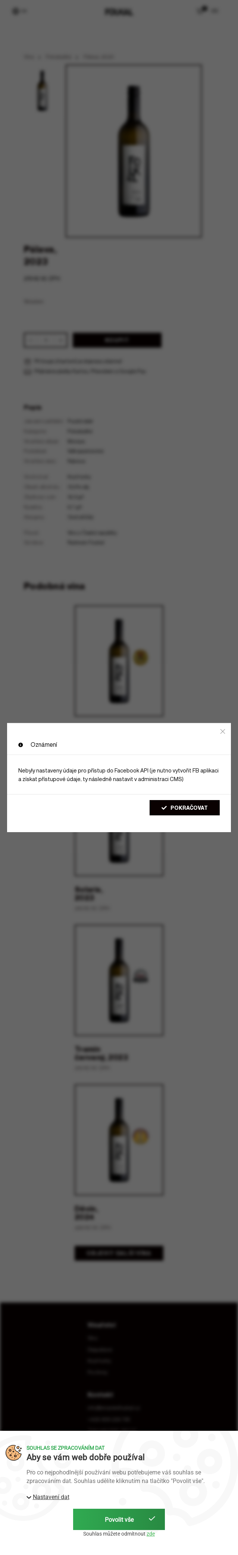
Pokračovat (185, 808)
